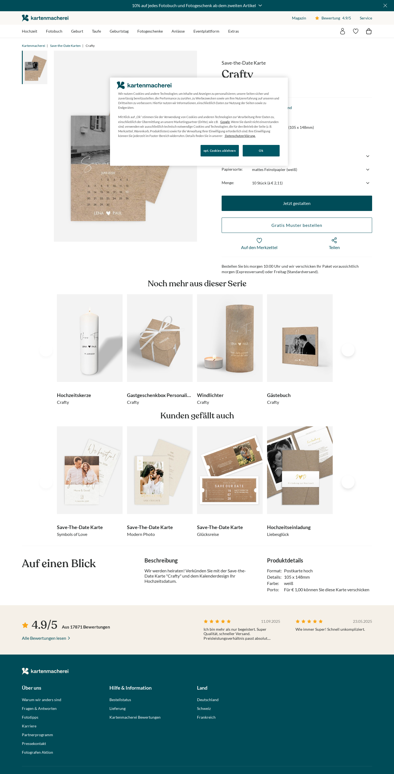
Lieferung (117, 708)
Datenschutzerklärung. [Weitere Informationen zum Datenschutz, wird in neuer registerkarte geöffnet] (240, 136)
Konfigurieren (128, 150)
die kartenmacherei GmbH (45, 18)
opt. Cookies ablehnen (220, 150)
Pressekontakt (34, 743)
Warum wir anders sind (41, 700)
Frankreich (206, 717)
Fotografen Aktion (37, 752)
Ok (261, 150)
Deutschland (208, 700)
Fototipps (30, 717)
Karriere (29, 726)
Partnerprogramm (37, 735)
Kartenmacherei (33, 46)
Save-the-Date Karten (65, 46)
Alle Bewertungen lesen (44, 638)
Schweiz (204, 708)
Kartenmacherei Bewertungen (135, 717)
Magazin (299, 18)
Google (225, 122)
